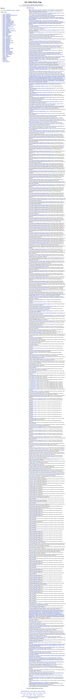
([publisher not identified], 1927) (45, 666)
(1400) (33, 572)
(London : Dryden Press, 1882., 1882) (44, 653)
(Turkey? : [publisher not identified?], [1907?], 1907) (46, 637)
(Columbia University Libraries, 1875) (47, 260)
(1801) (33, 352)
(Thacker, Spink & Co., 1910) (44, 103)
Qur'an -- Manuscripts (6, 39)
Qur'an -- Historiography (7, 32)
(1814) (35, 356)
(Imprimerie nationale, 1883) (41, 95)
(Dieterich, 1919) (37, 99)
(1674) (36, 179)
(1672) (42, 315)
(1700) (35, 366)
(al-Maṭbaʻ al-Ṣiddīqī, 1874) (41, 303)
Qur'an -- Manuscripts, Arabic (8, 40)
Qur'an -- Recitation (6, 47)
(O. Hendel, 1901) (35, 58)
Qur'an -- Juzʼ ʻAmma (6, 37)
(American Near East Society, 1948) (42, 109)
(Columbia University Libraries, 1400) (41, 234)
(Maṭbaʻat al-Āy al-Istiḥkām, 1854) (43, 117)
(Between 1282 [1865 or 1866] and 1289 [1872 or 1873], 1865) (43, 306)
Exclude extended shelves (38, 4)
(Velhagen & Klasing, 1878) (42, 88)
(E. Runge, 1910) (38, 65)
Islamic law (5, 59)
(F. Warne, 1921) (40, 113)
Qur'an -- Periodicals (6, 41)
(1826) (35, 318)
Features (30, 694)
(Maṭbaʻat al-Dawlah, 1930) (41, 664)
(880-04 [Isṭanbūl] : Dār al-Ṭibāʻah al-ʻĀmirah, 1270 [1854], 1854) (45, 630)
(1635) (36, 331)
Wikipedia (8, 10)
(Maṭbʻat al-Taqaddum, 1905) (40, 50)
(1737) (38, 393)
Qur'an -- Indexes (6, 34)
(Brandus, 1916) (35, 108)
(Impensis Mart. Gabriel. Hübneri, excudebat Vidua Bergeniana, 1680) (47, 78)
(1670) (33, 493)
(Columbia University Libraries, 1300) (39, 240)
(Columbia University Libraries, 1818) (39, 204)
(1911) (46, 101)
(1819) (33, 552)
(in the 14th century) (35, 424)
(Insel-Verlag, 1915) (37, 636)
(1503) (33, 368)
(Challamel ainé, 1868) (44, 29)
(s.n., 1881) (41, 128)
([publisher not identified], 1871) (40, 625)
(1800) (40, 395)
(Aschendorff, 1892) (35, 20)
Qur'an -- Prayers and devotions (8, 42)
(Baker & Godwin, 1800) (43, 25)
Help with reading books (25, 691)
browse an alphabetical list (28, 5)
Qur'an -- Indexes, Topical (7, 35)
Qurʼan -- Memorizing (6, 14)
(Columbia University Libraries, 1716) (40, 257)
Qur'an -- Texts (5, 55)
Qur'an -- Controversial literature (8, 22)
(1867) (33, 341)
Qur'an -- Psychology (6, 44)
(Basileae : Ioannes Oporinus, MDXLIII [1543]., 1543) (46, 613)
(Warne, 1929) (34, 671)
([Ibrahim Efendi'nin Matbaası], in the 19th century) (47, 312)
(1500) (34, 445)
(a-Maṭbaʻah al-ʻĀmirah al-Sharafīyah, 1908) (42, 123)
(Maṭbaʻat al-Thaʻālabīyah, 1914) (46, 296)
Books (24, 694)
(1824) (33, 339)
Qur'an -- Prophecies (6, 43)
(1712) (39, 447)
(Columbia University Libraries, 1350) (39, 281)
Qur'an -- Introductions (7, 36)
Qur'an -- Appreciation (7, 16)
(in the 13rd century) (35, 537)
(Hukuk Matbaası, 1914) (40, 69)
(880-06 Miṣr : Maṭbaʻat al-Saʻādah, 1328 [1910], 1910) (44, 71)
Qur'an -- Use (5, 57)
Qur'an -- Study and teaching (8, 51)
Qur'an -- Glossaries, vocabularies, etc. (9, 30)
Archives (34, 694)
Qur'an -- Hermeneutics (7, 31)
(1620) (33, 476)
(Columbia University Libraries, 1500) (39, 163)
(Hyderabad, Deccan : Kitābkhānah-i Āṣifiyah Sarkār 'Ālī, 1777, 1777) (46, 458)
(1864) (34, 38)
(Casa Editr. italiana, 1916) (47, 22)
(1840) (35, 461)
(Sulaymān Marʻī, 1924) (41, 639)
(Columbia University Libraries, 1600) (39, 209)
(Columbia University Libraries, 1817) (38, 214)
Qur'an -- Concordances (7, 19)
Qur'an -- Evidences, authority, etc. (9, 28)
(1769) (33, 546)
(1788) (33, 618)
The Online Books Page (33, 2)
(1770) (33, 348)
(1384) (37, 326)
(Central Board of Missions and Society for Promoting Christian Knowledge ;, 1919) (46, 18)
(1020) (37, 628)
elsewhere (18, 10)
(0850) (33, 564)
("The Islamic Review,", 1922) (37, 651)
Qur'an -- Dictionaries (6, 25)
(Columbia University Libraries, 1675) (42, 136)
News (27, 694)
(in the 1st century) (35, 581)
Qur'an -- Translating (6, 56)
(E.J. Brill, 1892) (41, 92)
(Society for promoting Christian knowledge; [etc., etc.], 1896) (46, 107)
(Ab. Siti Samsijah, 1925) (46, 659)
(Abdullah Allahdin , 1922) (39, 111)
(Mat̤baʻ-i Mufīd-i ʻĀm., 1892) (39, 86)
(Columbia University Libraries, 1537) (39, 267)
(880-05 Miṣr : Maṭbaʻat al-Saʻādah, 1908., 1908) (46, 36)
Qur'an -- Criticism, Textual (7, 23)
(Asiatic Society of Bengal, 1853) (40, 669)
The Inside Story (40, 694)
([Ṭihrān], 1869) (40, 626)
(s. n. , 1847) (41, 122)
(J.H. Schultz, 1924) (42, 649)
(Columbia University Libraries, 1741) (38, 211)
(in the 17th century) (39, 329)
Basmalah (4, 58)
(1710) (34, 364)
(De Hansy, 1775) (46, 68)
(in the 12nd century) (35, 562)
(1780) (33, 478)
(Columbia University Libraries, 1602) (38, 270)
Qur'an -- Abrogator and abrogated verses (10, 15)
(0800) (33, 556)
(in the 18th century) (35, 337)
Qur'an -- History (6, 33)
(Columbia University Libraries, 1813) (41, 160)
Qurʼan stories (5, 60)
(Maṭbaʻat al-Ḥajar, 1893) (39, 27)
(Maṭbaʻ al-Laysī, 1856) (45, 42)
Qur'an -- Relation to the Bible (8, 48)
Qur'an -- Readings (6, 46)
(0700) (33, 422)
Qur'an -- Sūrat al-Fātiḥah (7, 54)
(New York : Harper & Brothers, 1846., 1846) (47, 645)
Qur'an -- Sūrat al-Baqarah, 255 (8, 53)
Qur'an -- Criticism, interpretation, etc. (9, 24)
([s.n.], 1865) (35, 652)
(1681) (33, 554)
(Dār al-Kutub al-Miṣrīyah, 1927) (43, 47)
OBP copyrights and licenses (33, 697)
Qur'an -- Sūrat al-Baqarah (7, 52)
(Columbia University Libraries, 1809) (39, 254)
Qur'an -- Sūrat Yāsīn (6, 49)
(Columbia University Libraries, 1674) (45, 139)
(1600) (33, 526)
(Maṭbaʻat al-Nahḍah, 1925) (46, 45)
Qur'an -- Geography (6, 29)
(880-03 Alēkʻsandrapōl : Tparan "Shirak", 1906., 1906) (46, 54)
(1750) (36, 324)
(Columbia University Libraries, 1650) (39, 165)
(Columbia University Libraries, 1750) (43, 170)
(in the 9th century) (35, 574)
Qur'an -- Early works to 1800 (8, 26)
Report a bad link (34, 691)
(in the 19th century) (35, 370)
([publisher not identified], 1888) (45, 115)
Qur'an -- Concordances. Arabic (8, 21)
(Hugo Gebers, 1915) (43, 97)
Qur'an (32, 7)
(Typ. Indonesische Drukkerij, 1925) (38, 657)
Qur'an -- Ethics (5, 27)
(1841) (33, 487)
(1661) (33, 621)
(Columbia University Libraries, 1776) (38, 134)
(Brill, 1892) (40, 90)
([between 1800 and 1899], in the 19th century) (40, 350)
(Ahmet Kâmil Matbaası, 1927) (38, 299)
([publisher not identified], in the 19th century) (40, 308)
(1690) (39, 443)
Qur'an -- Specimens (6, 50)
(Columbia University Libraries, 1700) (46, 201)
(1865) (33, 483)
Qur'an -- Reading (6, 45)
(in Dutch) (43, 683)
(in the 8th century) (35, 591)
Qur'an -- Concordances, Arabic (8, 20)
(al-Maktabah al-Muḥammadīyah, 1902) (46, 34)
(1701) (41, 452)
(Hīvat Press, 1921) (38, 301)
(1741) (33, 391)
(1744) (35, 543)
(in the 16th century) (37, 605)
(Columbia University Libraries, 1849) (39, 276)
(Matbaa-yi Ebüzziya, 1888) (38, 94)
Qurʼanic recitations (6, 61)
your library (13, 10)
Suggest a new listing (41, 691)
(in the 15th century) (35, 530)
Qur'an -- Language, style (7, 38)
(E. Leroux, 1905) (37, 59)
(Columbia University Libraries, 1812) (39, 288)
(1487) (33, 343)
